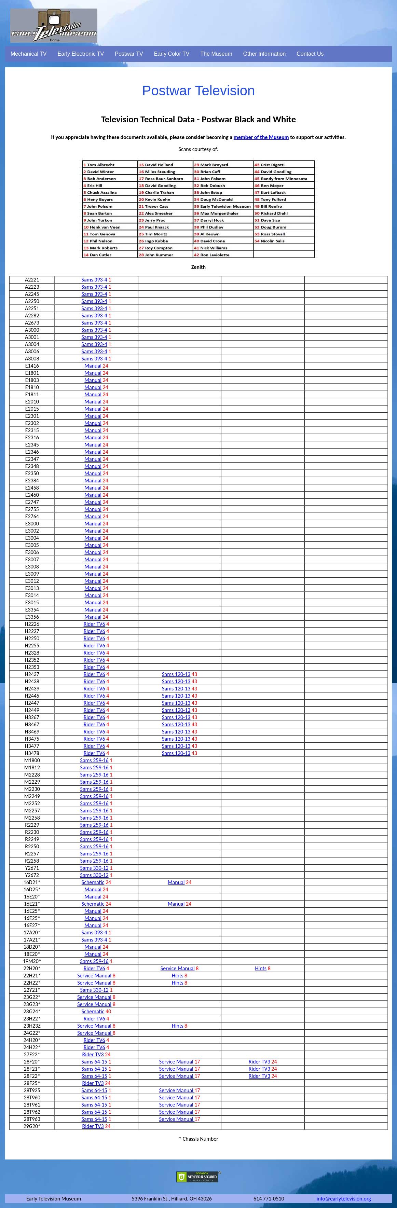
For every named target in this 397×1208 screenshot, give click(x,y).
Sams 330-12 (94, 868)
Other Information (264, 54)
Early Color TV (172, 54)
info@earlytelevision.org (344, 1198)
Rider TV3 (93, 1054)
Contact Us (310, 54)
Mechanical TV (29, 54)
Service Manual (178, 968)
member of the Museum (261, 137)
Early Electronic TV (81, 54)
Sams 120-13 (176, 674)
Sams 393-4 (94, 279)
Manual (92, 365)
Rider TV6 (94, 624)
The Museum (216, 54)
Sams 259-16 (94, 760)
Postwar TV (129, 54)
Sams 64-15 (94, 1061)
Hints (261, 968)
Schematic (93, 882)
